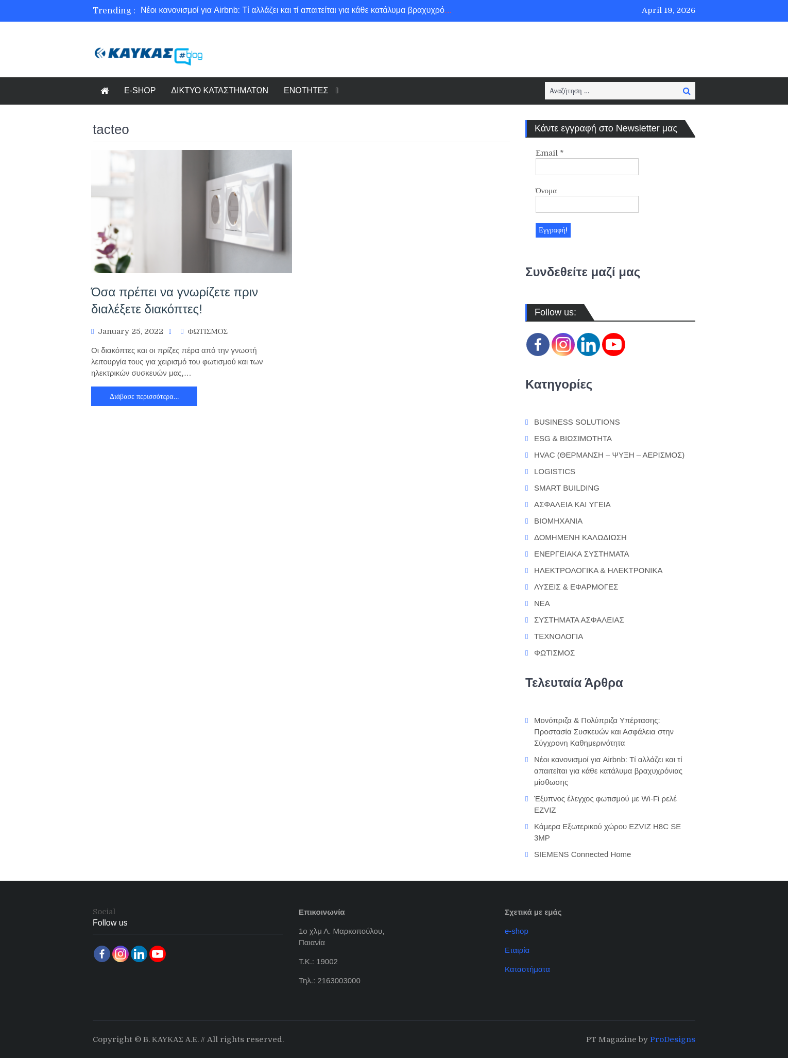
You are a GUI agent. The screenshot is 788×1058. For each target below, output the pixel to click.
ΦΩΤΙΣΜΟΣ (207, 331)
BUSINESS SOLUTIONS (577, 421)
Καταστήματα (527, 968)
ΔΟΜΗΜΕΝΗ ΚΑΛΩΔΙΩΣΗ (580, 536)
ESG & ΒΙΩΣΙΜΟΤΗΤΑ (573, 437)
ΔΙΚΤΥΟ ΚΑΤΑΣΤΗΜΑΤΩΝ (219, 90)
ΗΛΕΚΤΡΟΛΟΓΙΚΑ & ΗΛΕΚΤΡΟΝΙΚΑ (598, 569)
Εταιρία (517, 949)
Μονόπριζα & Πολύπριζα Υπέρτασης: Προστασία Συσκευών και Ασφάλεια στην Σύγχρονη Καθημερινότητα (604, 730)
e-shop (516, 930)
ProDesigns (672, 1038)
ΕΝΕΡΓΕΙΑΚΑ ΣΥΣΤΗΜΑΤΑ (581, 553)
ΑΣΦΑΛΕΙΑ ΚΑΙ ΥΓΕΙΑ (572, 503)
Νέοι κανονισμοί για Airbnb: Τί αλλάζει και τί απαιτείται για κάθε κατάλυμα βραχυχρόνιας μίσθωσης (319, 10)
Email (550, 153)
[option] (297, 10)
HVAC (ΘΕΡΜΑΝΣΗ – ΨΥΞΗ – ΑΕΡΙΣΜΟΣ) (609, 454)
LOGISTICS (554, 470)
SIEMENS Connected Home (582, 853)
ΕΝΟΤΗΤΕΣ (306, 90)
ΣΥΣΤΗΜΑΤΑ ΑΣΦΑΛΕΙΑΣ (579, 619)
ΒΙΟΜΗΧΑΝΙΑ (558, 520)
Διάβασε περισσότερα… (144, 396)
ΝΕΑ (542, 602)
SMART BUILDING (566, 487)
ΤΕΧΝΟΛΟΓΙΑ (558, 635)
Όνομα (546, 190)
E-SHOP (140, 90)
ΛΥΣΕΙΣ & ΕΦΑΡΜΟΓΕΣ (576, 586)
